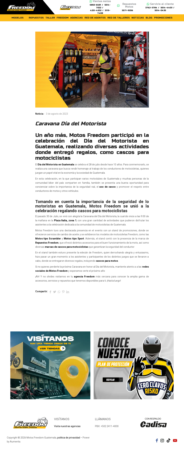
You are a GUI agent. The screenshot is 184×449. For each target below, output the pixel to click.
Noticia (39, 113)
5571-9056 (127, 10)
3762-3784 (151, 8)
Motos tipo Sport (74, 238)
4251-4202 (95, 10)
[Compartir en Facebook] (50, 291)
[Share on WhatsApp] (59, 291)
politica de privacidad (68, 437)
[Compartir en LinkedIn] (67, 291)
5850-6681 (95, 5)
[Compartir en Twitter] (54, 291)
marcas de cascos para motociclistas (66, 246)
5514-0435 (160, 10)
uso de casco (107, 186)
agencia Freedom (84, 276)
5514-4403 (166, 8)
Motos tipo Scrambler (48, 238)
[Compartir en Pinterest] (63, 291)
